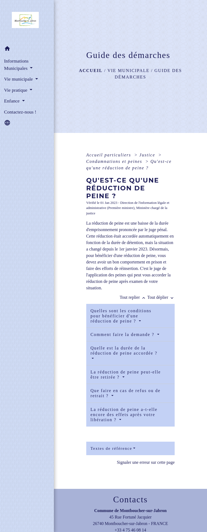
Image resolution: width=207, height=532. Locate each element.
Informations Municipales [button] (16, 64)
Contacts (130, 499)
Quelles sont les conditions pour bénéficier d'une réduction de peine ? (121, 315)
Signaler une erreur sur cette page (146, 462)
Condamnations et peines (115, 161)
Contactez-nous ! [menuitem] (20, 112)
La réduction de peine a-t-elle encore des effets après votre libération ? (124, 414)
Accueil (91, 70)
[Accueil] (27, 22)
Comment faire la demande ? (123, 334)
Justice (148, 155)
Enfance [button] (12, 101)
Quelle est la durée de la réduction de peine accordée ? (124, 350)
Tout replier (133, 297)
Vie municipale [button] (19, 79)
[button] (27, 49)
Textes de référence (111, 448)
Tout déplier (161, 297)
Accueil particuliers (109, 155)
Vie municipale (129, 70)
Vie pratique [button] (16, 90)
